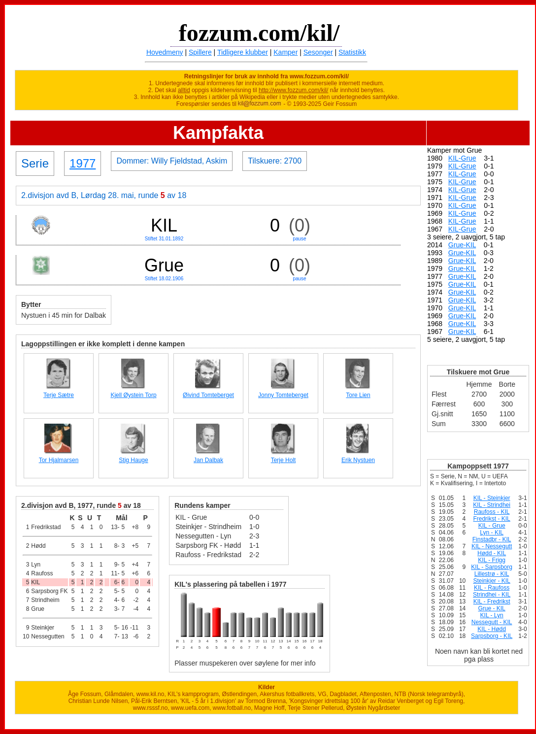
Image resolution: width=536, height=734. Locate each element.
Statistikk (352, 52)
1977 (82, 163)
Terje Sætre (58, 395)
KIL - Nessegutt (491, 546)
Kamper (285, 52)
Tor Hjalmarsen (59, 460)
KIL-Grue (462, 158)
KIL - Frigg (491, 560)
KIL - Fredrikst (491, 601)
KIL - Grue (491, 525)
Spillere (200, 52)
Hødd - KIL (491, 553)
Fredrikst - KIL (491, 518)
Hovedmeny (164, 52)
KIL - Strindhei (491, 504)
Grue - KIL (491, 608)
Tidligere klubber (242, 52)
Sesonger (318, 52)
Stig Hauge (133, 460)
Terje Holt (283, 460)
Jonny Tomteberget (283, 395)
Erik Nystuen (358, 460)
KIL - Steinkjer (491, 498)
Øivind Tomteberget (208, 395)
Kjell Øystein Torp (133, 395)
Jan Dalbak (208, 460)
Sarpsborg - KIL (491, 636)
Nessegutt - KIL (491, 622)
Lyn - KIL (491, 532)
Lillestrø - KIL (491, 573)
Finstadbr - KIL (491, 539)
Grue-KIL (462, 245)
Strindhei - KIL (491, 594)
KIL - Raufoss (491, 587)
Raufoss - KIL (492, 511)
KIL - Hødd (491, 629)
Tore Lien (358, 395)
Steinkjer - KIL (491, 580)
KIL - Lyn (491, 615)
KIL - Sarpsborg (491, 567)
